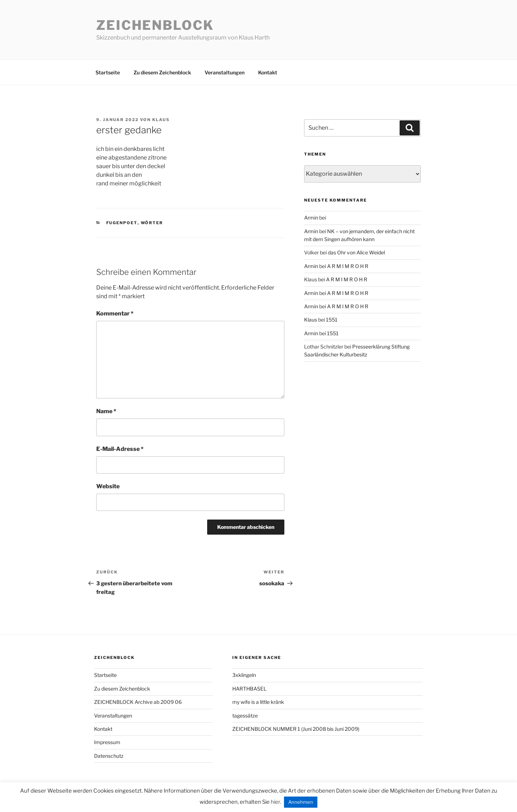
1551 (331, 320)
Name (106, 411)
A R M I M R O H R (347, 266)
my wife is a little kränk (258, 702)
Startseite (108, 72)
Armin (311, 217)
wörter (152, 222)
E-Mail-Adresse (120, 449)
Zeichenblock (155, 25)
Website (108, 486)
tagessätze (245, 715)
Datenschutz (109, 756)
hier (275, 802)
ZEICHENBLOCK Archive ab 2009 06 (138, 702)
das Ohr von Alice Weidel (356, 252)
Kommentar (115, 313)
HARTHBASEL (249, 689)
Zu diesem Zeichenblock (162, 72)
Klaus (161, 119)
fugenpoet (122, 222)
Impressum (107, 742)
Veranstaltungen (224, 72)
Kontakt (267, 72)
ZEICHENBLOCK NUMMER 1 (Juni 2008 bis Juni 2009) (295, 729)
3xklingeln (244, 675)
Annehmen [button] (300, 802)
